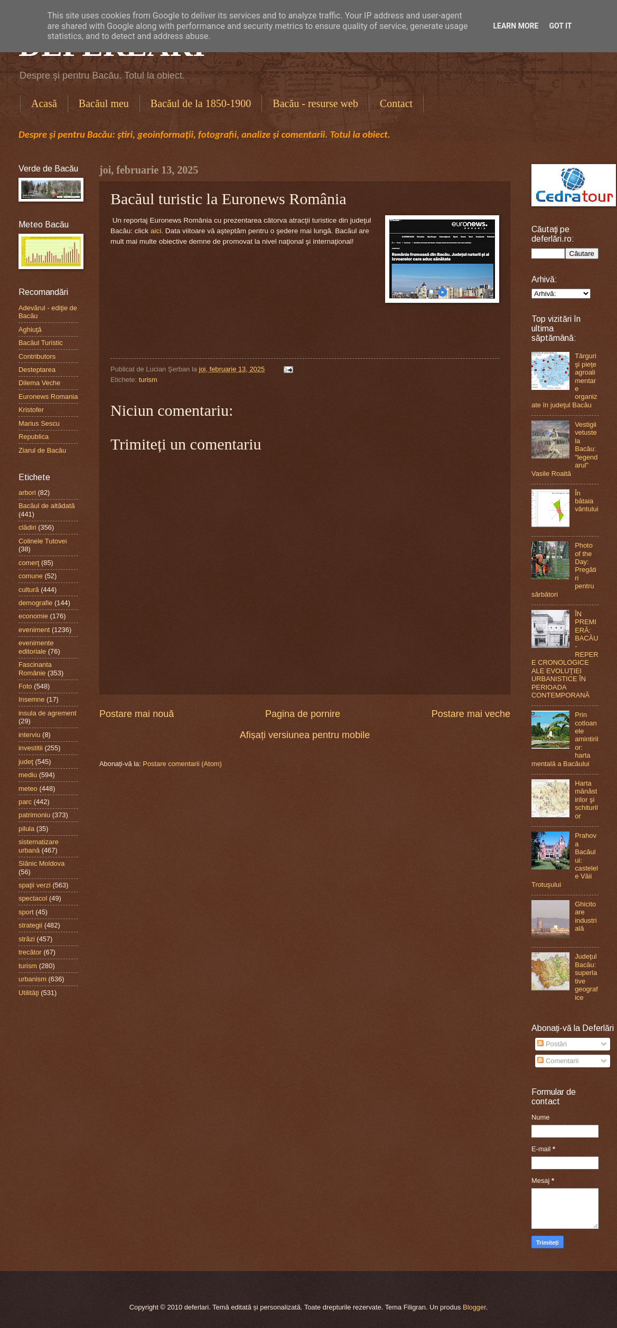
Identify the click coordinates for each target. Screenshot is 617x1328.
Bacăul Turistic (40, 343)
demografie (35, 603)
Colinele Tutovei (42, 541)
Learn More (515, 26)
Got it (560, 26)
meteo (28, 788)
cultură (28, 590)
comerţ (28, 563)
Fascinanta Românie (35, 668)
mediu (27, 775)
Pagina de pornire (302, 714)
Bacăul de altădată (46, 506)
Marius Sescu (39, 423)
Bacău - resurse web (315, 103)
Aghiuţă (30, 329)
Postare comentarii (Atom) (182, 764)
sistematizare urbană (38, 846)
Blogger (474, 1307)
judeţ (25, 762)
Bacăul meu (104, 103)
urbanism (32, 979)
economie (33, 616)
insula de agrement (47, 713)
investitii (30, 748)
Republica (33, 437)
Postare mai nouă (136, 714)
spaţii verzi (34, 885)
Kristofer (31, 410)
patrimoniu (34, 815)
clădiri (27, 527)
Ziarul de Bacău (42, 450)
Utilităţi (28, 993)
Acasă (44, 103)
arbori (27, 492)
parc (25, 802)
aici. (157, 231)
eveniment (34, 630)
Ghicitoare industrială (586, 916)
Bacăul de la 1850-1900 (201, 103)
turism (148, 380)
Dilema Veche (39, 383)
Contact (396, 103)
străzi (26, 939)
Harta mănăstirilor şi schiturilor (586, 799)
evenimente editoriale (36, 647)
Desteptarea (36, 370)
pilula (26, 829)
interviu (29, 735)
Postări (552, 1044)
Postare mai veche (471, 714)
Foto (25, 686)
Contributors (36, 356)
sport (26, 912)
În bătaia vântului (586, 501)
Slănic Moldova (41, 863)
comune (30, 576)
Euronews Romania (48, 396)
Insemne (31, 699)
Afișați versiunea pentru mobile (305, 735)
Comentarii (557, 1061)
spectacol (32, 898)
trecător (30, 952)
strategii (30, 925)
